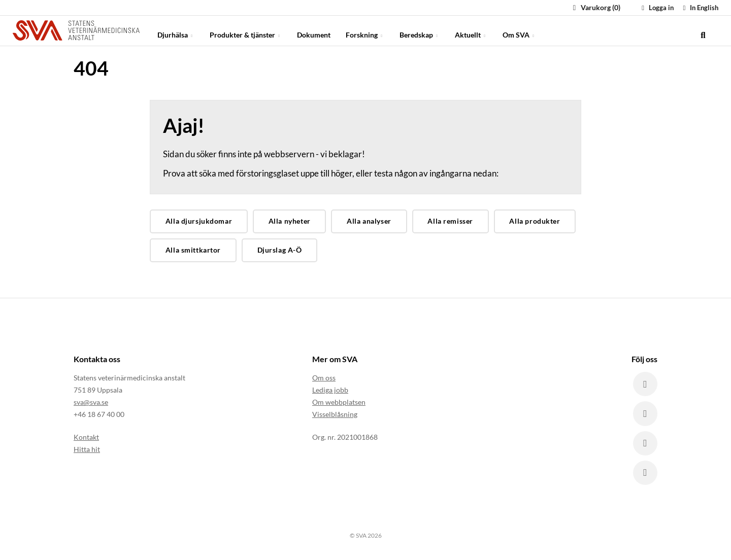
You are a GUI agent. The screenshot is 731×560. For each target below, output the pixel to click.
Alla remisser (450, 221)
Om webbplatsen (339, 402)
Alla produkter (534, 221)
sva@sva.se (91, 402)
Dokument (313, 30)
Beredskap (420, 30)
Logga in (656, 8)
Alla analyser (369, 221)
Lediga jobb (330, 390)
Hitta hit (87, 448)
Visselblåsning (334, 414)
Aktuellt (471, 30)
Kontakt (86, 436)
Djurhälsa (175, 30)
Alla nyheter (290, 221)
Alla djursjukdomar (198, 221)
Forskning (365, 30)
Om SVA (519, 30)
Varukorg (595, 7)
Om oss (324, 377)
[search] (703, 30)
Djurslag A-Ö (279, 250)
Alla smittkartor (193, 250)
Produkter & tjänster (246, 30)
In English (699, 8)
